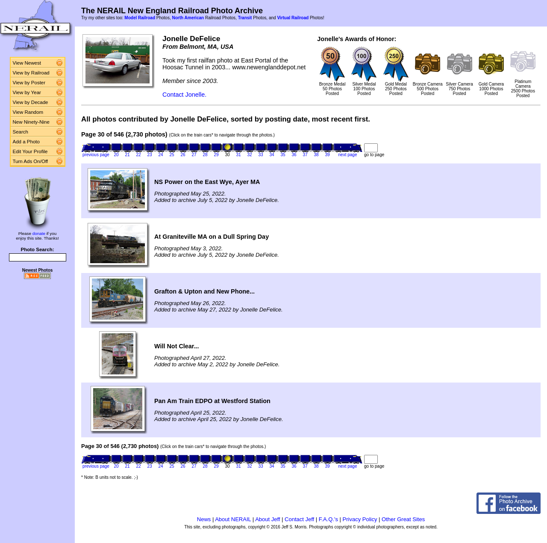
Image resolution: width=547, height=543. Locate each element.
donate (38, 233)
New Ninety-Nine (31, 122)
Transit (245, 17)
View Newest (27, 62)
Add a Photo (26, 141)
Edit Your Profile (30, 151)
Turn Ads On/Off (30, 161)
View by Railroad (31, 72)
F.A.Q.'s (328, 519)
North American (188, 17)
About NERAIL (233, 519)
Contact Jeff (299, 519)
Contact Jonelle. (184, 94)
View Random (28, 112)
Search (21, 131)
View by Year (27, 92)
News (204, 519)
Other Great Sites (403, 519)
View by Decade (30, 102)
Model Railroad (139, 17)
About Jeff (267, 519)
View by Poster (29, 82)
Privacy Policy (360, 519)
